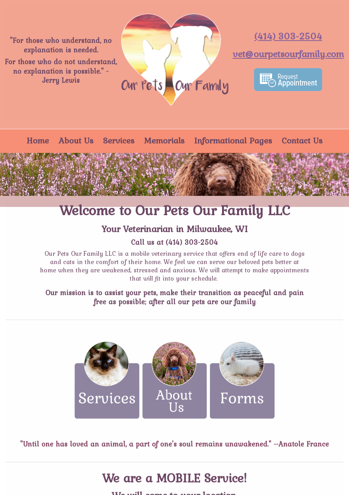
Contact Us (302, 140)
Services (118, 140)
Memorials (164, 140)
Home (37, 140)
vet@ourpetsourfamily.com (288, 54)
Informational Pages (233, 140)
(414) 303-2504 (192, 242)
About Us (75, 140)
